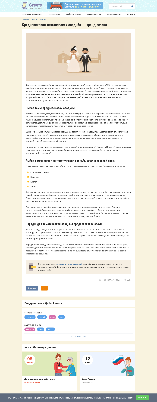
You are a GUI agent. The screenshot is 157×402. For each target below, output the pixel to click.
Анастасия (30, 329)
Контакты (131, 14)
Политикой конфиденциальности (117, 397)
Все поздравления (78, 337)
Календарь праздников (32, 14)
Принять (142, 398)
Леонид (50, 329)
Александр (30, 317)
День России (88, 379)
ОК (44, 288)
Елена (52, 317)
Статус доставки (114, 14)
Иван (61, 317)
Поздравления (54, 14)
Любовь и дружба (73, 14)
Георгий (42, 317)
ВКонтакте (32, 288)
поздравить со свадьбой (69, 264)
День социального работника (39, 379)
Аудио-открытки (94, 14)
